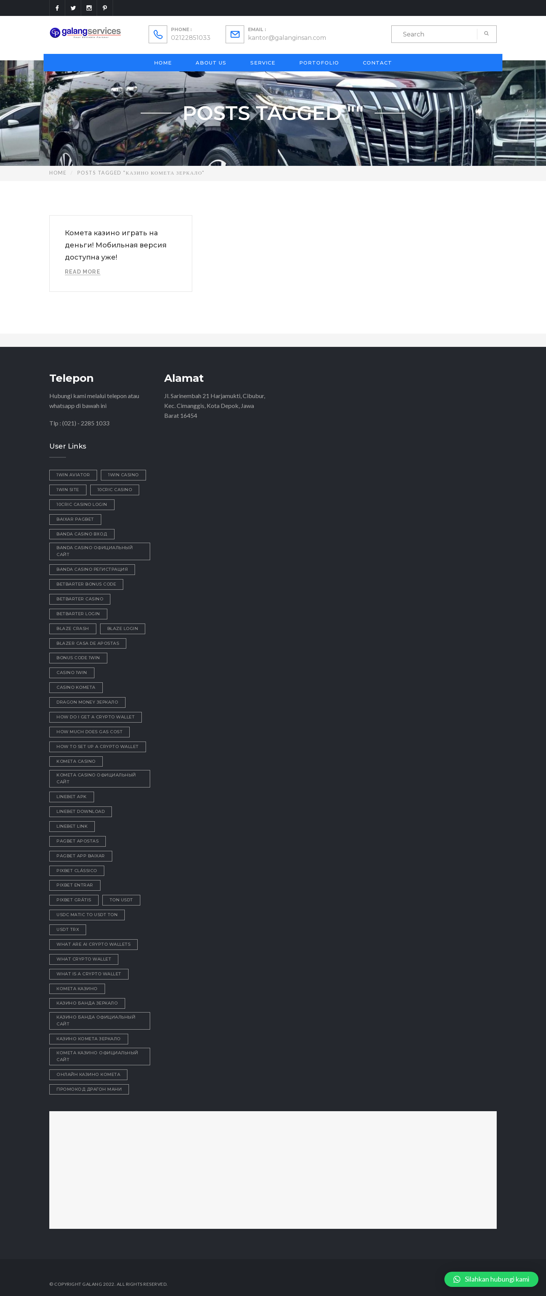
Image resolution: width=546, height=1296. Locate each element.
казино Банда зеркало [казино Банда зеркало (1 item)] (87, 1003)
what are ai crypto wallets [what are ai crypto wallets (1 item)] (93, 944)
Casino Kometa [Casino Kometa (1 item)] (76, 687)
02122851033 (190, 37)
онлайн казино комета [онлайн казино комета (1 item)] (88, 1074)
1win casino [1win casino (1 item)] (123, 474)
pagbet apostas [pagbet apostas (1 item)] (77, 841)
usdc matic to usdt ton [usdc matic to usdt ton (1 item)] (87, 914)
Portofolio (319, 63)
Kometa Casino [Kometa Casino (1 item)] (76, 761)
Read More (82, 272)
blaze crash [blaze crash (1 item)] (72, 628)
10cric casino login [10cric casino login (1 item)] (81, 504)
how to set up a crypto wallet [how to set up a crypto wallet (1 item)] (97, 746)
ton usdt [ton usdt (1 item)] (121, 899)
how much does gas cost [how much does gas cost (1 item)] (89, 731)
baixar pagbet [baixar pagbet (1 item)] (75, 519)
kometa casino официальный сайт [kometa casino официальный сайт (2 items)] (96, 778)
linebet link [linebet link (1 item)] (72, 826)
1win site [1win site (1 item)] (67, 489)
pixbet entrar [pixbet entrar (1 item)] (74, 885)
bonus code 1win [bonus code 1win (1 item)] (78, 657)
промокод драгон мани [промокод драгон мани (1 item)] (89, 1089)
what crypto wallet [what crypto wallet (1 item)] (83, 959)
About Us (211, 63)
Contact (377, 63)
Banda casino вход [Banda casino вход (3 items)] (81, 534)
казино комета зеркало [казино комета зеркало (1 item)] (88, 1038)
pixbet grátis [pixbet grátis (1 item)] (73, 899)
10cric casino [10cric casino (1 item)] (114, 489)
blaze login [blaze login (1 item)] (122, 628)
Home (163, 63)
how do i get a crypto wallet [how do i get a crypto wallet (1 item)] (95, 717)
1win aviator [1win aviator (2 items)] (73, 474)
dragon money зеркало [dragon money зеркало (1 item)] (87, 702)
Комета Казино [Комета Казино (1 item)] (77, 988)
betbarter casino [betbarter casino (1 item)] (79, 599)
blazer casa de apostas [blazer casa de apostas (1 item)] (87, 643)
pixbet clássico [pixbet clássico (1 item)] (76, 870)
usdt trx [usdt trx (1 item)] (67, 929)
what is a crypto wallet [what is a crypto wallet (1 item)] (88, 973)
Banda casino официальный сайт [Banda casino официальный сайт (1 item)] (94, 551)
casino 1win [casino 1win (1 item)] (71, 672)
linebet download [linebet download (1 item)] (80, 811)
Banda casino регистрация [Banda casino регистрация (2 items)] (92, 569)
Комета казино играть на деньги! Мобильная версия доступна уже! (115, 245)
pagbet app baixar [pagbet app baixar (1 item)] (80, 855)
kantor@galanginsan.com (287, 37)
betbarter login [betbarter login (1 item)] (78, 613)
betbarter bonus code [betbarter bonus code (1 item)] (86, 584)
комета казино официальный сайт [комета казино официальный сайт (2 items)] (97, 1056)
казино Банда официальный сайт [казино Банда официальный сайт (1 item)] (95, 1020)
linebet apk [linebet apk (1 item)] (71, 796)
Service (262, 63)
